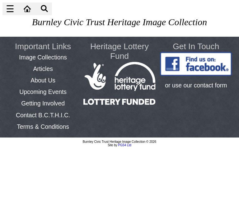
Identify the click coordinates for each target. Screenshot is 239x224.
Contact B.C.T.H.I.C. (43, 115)
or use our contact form (196, 85)
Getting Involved (43, 103)
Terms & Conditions (43, 126)
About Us (42, 80)
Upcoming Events (43, 91)
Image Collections (43, 57)
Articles (43, 68)
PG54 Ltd (124, 145)
